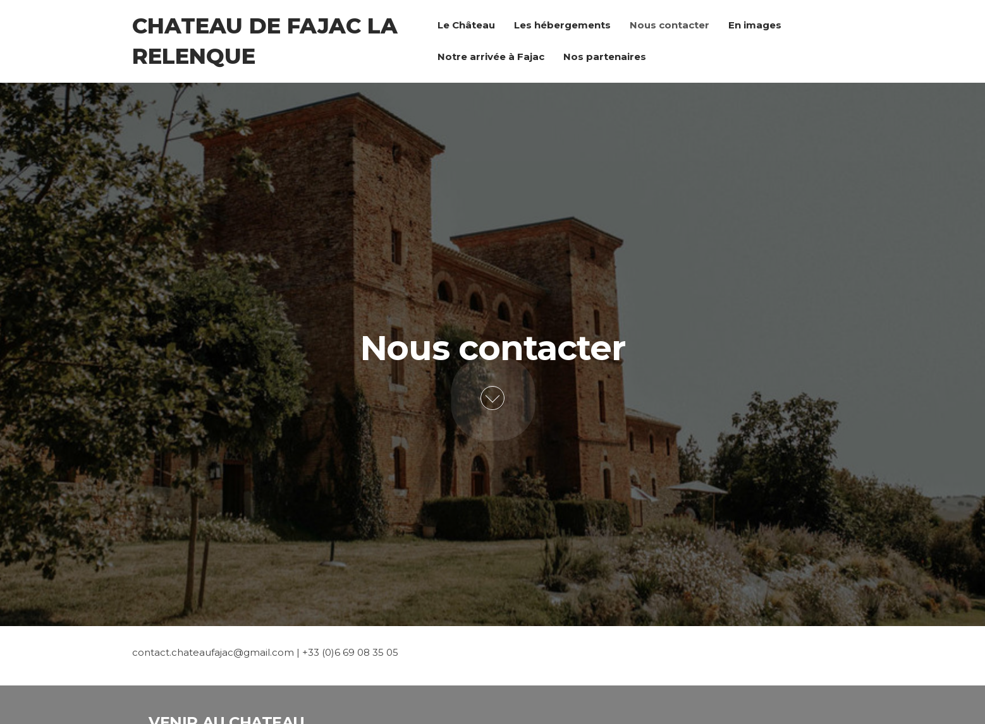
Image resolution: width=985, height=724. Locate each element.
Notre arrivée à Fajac (490, 57)
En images (754, 25)
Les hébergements (562, 25)
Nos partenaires (604, 57)
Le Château (466, 25)
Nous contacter (669, 25)
